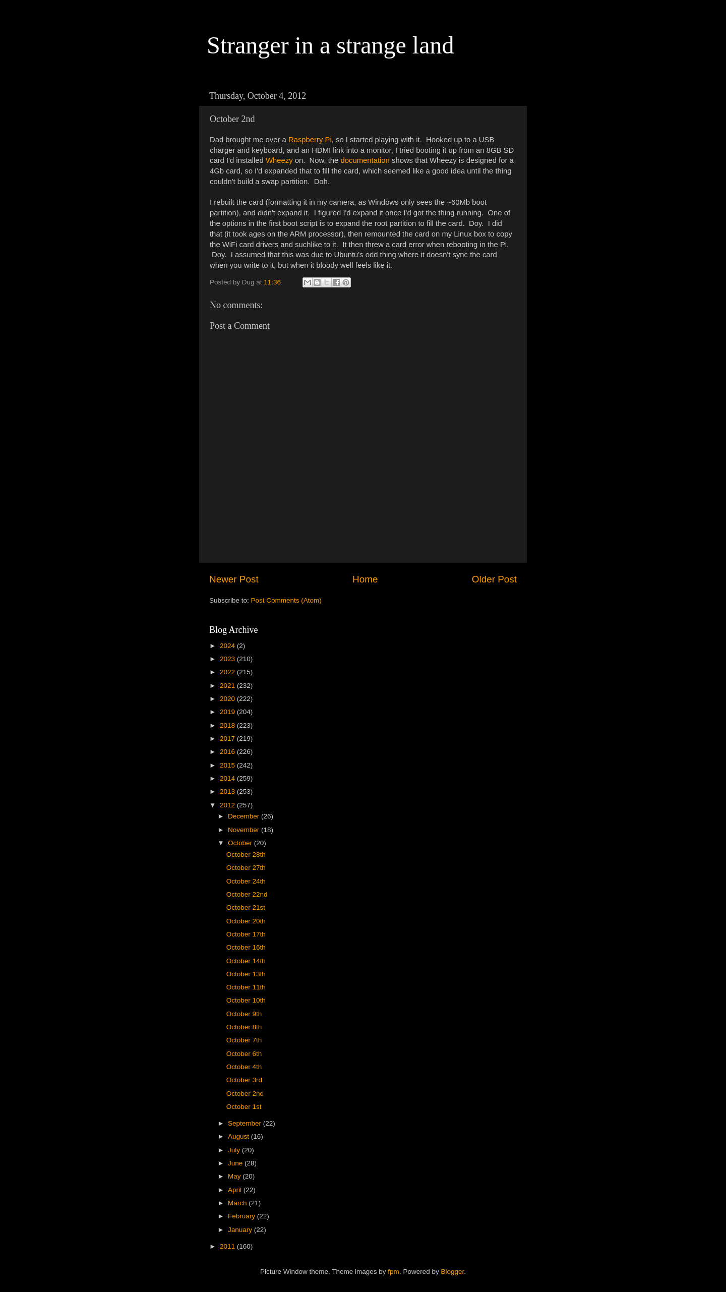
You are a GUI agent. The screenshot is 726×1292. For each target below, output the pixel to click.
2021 (228, 685)
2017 (228, 738)
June (236, 1163)
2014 (228, 778)
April (236, 1190)
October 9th (244, 1014)
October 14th (246, 961)
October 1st (244, 1106)
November (244, 830)
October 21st (245, 907)
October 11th (246, 987)
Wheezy (279, 160)
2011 (228, 1246)
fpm (393, 1271)
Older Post (494, 579)
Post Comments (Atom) (286, 600)
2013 (228, 791)
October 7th (244, 1040)
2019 (228, 712)
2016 (228, 751)
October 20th (246, 921)
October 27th (246, 867)
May (235, 1176)
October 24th (246, 881)
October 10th (246, 1000)
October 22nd (247, 894)
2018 (228, 725)
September (245, 1123)
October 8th (244, 1027)
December (244, 816)
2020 (228, 698)
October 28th (246, 854)
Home (365, 579)
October (241, 843)
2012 (228, 805)
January (241, 1230)
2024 (228, 646)
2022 (228, 672)
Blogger (452, 1271)
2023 (228, 659)
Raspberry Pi (310, 140)
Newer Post (234, 579)
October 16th (246, 947)
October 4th (244, 1067)
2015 (228, 765)
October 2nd (245, 1093)
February (242, 1216)
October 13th (246, 974)
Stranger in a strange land (330, 45)
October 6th (244, 1054)
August (239, 1136)
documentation (364, 160)
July (235, 1150)
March (238, 1203)
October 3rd (244, 1080)
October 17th (246, 934)
